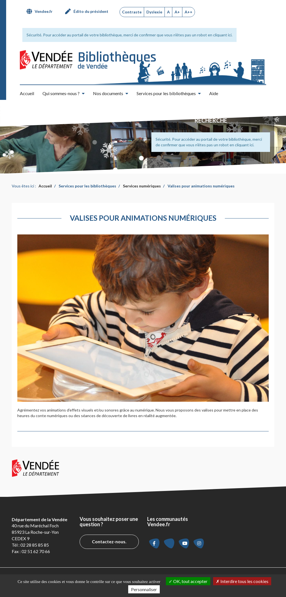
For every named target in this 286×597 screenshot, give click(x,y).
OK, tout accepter (188, 581)
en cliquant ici (220, 34)
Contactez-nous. (109, 541)
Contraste (132, 12)
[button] (63, 93)
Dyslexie (154, 12)
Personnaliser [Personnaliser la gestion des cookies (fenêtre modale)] (144, 589)
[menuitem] (41, 11)
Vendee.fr (44, 11)
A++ (188, 12)
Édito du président (90, 11)
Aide (213, 93)
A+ (177, 12)
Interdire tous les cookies (242, 581)
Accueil (27, 93)
